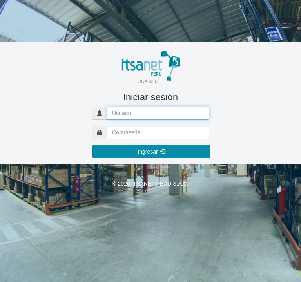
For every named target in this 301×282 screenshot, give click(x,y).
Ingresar (151, 151)
